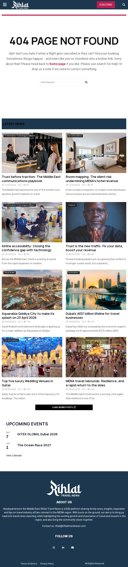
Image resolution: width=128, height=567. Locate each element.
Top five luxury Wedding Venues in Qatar (27, 383)
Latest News (14, 124)
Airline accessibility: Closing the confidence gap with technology (26, 248)
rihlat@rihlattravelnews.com (70, 526)
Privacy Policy (47, 563)
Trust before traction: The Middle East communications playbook (31, 179)
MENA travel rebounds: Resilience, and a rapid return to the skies (95, 383)
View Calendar (14, 455)
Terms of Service (29, 563)
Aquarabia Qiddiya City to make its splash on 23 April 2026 (28, 315)
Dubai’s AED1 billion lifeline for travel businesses (92, 315)
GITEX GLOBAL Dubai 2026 (37, 434)
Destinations (73, 273)
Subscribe (105, 4)
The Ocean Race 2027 (34, 445)
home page (58, 64)
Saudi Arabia (9, 273)
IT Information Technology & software (19, 136)
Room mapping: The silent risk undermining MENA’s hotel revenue (92, 179)
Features (72, 205)
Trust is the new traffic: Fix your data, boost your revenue (94, 248)
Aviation (71, 340)
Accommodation (75, 136)
